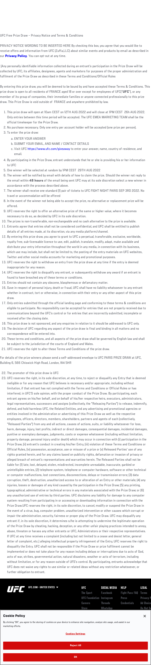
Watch (93, 15)
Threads (105, 603)
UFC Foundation (90, 598)
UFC (83, 588)
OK (75, 657)
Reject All (75, 645)
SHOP (127, 15)
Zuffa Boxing (109, 16)
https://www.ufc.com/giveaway (49, 149)
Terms (143, 593)
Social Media (109, 588)
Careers (85, 603)
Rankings (27, 15)
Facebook (106, 593)
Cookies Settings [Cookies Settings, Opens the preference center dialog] (75, 634)
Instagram (107, 598)
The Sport (86, 593)
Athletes (45, 15)
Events (10, 15)
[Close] (144, 616)
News (60, 15)
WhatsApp (106, 608)
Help (123, 588)
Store (84, 608)
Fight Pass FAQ (129, 593)
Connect (77, 15)
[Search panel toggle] (138, 15)
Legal (143, 588)
